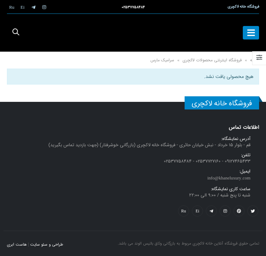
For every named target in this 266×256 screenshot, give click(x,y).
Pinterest (239, 211)
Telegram (211, 211)
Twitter (252, 211)
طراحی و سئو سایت (46, 244)
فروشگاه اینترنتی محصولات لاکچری (212, 60)
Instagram (225, 211)
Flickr (183, 211)
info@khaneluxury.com (228, 178)
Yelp (197, 211)
